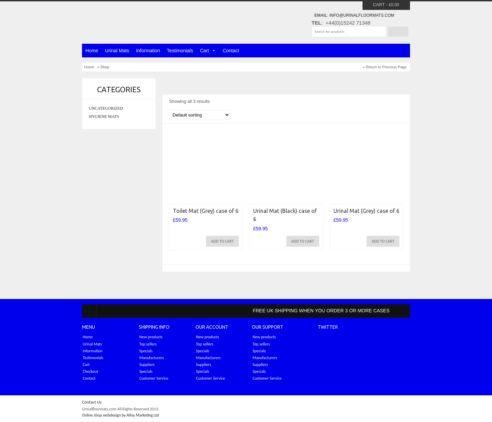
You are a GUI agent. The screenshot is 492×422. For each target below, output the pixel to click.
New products (151, 337)
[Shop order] (199, 115)
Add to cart (222, 241)
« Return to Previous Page (385, 67)
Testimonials (180, 50)
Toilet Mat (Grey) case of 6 (205, 211)
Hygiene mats (104, 116)
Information (148, 50)
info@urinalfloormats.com (361, 15)
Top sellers (148, 344)
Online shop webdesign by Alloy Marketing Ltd (120, 415)
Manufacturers (151, 357)
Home (91, 50)
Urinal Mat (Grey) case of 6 (366, 211)
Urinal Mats (117, 50)
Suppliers (147, 364)
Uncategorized (106, 108)
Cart (379, 4)
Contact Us (91, 402)
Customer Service (153, 378)
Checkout (90, 371)
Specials (146, 351)
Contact (231, 50)
